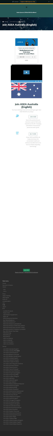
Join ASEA (26, 270)
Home (6, 21)
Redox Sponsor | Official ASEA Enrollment (26, 272)
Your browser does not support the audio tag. (26, 57)
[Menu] (26, 7)
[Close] (49, 1)
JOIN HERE (33, 117)
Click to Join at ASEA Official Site (26, 48)
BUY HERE (33, 134)
